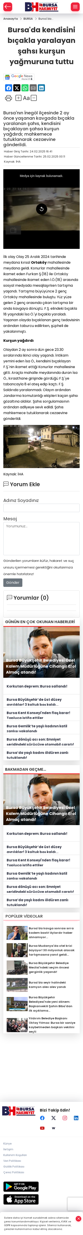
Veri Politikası (12, 1161)
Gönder (12, 582)
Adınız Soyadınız (21, 500)
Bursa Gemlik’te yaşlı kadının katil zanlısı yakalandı (37, 728)
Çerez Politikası (13, 1172)
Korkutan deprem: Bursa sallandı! (37, 686)
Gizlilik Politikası (13, 1166)
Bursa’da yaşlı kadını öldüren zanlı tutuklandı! (37, 754)
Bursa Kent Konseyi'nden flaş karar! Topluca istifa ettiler (38, 715)
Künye (7, 1143)
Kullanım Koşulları (15, 1155)
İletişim (8, 1149)
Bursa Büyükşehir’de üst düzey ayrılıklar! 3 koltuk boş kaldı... (34, 701)
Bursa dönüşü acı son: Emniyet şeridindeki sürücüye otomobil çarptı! (40, 741)
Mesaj (10, 519)
